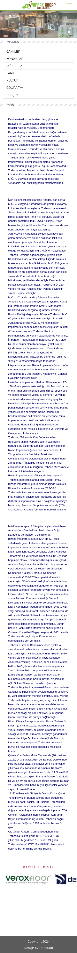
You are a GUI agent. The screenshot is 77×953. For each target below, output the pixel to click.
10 (43, 16)
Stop (69, 32)
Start (63, 32)
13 (55, 16)
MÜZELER (14, 66)
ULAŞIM (12, 95)
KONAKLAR (14, 59)
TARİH (11, 73)
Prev (19, 24)
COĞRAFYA (14, 88)
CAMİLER (13, 51)
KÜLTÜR (12, 80)
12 (51, 16)
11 (47, 16)
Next (57, 24)
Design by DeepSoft (38, 948)
